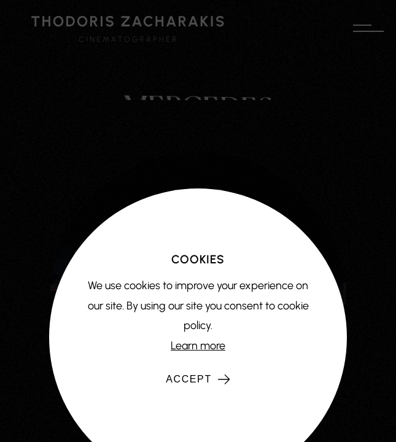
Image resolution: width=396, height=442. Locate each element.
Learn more (198, 345)
